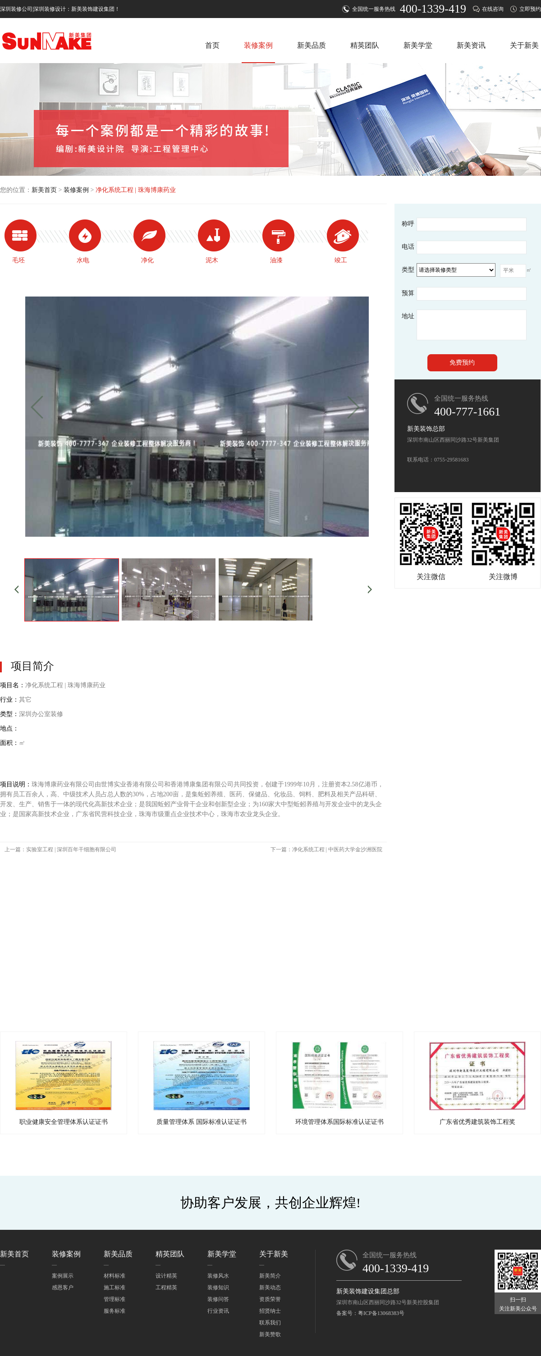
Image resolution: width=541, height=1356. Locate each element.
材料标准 (114, 1276)
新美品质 (311, 45)
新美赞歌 (270, 1334)
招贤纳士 (270, 1311)
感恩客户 (62, 1287)
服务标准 (114, 1311)
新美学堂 (417, 45)
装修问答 (218, 1299)
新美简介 (270, 1276)
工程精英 (166, 1287)
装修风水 (218, 1276)
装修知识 (218, 1287)
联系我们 (270, 1322)
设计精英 (166, 1276)
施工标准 (114, 1287)
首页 (212, 45)
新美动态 (270, 1287)
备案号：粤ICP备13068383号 (370, 1313)
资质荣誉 (270, 1299)
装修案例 (258, 45)
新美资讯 (471, 45)
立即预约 (530, 9)
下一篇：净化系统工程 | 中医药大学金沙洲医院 (326, 849)
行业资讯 (218, 1311)
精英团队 (364, 45)
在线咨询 (493, 9)
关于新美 (524, 45)
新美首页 (44, 190)
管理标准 (114, 1299)
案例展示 (62, 1276)
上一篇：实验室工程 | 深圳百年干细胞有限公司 (60, 849)
